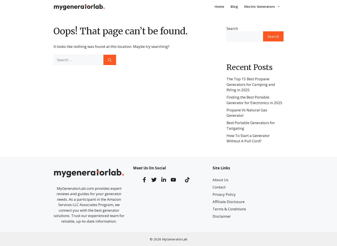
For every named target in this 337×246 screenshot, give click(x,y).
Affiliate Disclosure (229, 201)
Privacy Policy (224, 194)
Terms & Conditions (229, 209)
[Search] (109, 60)
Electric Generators (263, 6)
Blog (234, 6)
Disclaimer (222, 216)
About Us (220, 179)
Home (219, 6)
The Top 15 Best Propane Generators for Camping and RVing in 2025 (251, 84)
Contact (219, 187)
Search (232, 28)
